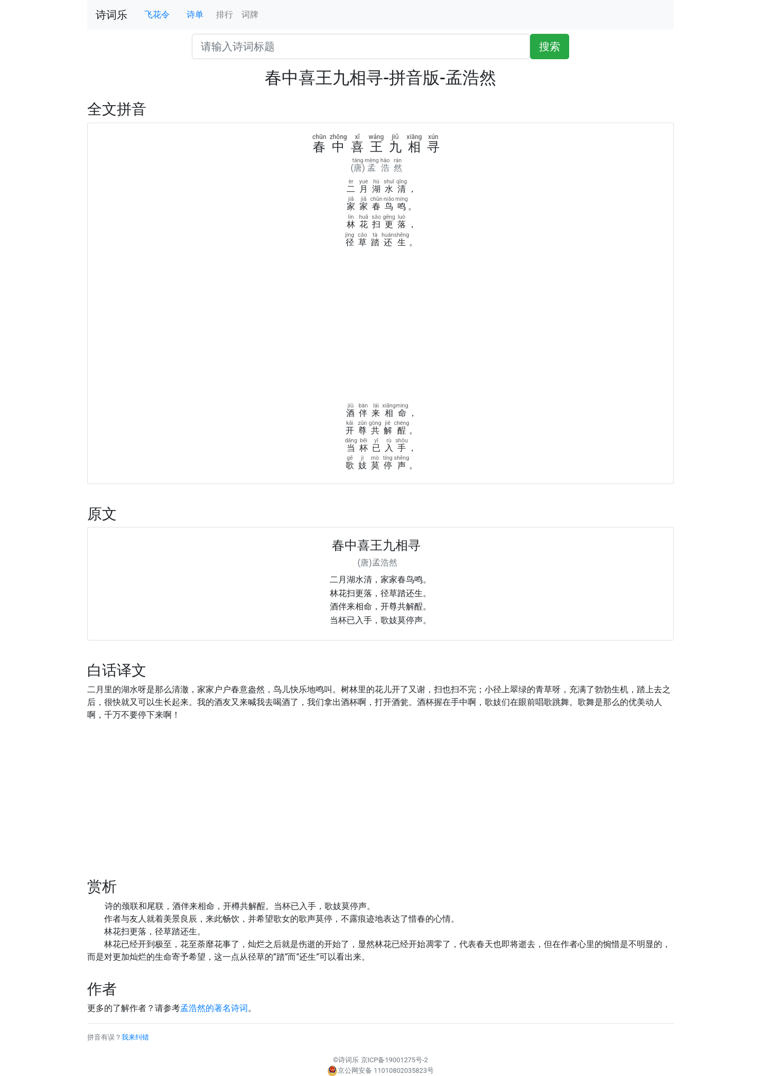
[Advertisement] (380, 328)
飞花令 (157, 15)
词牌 (250, 15)
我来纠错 (135, 1037)
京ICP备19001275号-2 (394, 1060)
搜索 (549, 46)
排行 (224, 15)
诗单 (195, 15)
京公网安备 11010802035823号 (380, 1070)
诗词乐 (111, 14)
